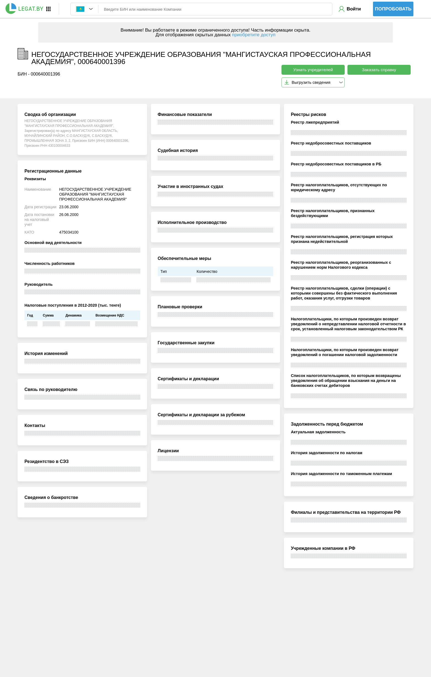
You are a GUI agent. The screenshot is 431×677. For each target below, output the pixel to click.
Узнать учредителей (313, 69)
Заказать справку (379, 69)
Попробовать (393, 9)
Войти (354, 9)
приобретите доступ (253, 34)
